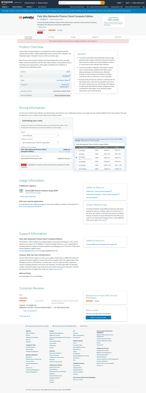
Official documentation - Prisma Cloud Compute (101, 194)
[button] (120, 3)
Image (74, 351)
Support (95, 37)
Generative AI (76, 349)
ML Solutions (76, 353)
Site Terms (29, 389)
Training (75, 374)
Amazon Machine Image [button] (62, 95)
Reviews (118, 37)
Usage (73, 37)
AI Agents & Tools (30, 345)
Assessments (76, 365)
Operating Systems (54, 378)
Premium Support (78, 372)
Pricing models (91, 197)
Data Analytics (53, 369)
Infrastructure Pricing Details (30, 156)
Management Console (102, 350)
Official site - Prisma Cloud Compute (98, 191)
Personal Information (102, 355)
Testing (51, 347)
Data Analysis (29, 349)
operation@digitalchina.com (28, 251)
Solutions (28, 331)
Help (143, 7)
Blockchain (29, 357)
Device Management (78, 335)
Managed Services (78, 370)
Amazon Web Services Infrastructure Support (100, 244)
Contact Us (100, 365)
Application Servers (54, 335)
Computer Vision (77, 345)
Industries (52, 351)
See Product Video (62, 80)
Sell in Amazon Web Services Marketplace (97, 7)
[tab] (46, 150)
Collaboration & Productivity (33, 359)
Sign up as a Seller (78, 379)
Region (23, 132)
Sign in (127, 3)
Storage (51, 382)
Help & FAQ (100, 345)
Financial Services (54, 355)
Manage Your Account (103, 348)
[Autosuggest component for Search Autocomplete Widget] (102, 2)
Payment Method (101, 357)
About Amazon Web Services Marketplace (104, 331)
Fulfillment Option (27, 139)
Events (98, 343)
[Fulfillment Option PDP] (40, 142)
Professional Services (78, 363)
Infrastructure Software (32, 337)
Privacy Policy (36, 389)
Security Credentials (102, 361)
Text (74, 360)
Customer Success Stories (104, 338)
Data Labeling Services (79, 347)
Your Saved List (42, 7)
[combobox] (79, 2)
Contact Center (30, 361)
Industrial (52, 359)
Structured (76, 358)
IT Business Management (32, 370)
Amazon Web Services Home (132, 7)
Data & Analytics (30, 333)
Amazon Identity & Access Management (108, 359)
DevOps (28, 335)
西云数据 (43, 19)
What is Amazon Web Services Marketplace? (105, 335)
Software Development (32, 351)
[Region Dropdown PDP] (40, 135)
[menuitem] (27, 196)
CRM (27, 365)
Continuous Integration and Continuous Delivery (60, 338)
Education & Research (55, 353)
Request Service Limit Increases (105, 363)
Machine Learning (78, 341)
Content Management (32, 363)
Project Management (31, 372)
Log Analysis (52, 343)
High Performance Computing (57, 371)
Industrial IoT (76, 337)
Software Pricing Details (28, 147)
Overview (28, 37)
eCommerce (29, 367)
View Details (107, 25)
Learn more (101, 220)
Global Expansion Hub (117, 7)
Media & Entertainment (55, 361)
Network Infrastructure (55, 375)
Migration (28, 341)
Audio (74, 343)
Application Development (56, 333)
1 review (59, 30)
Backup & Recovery (54, 367)
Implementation (77, 367)
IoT (74, 331)
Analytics (75, 333)
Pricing (51, 37)
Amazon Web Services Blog (104, 340)
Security (64, 84)
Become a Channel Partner (77, 7)
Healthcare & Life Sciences (56, 357)
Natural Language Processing (81, 356)
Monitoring (63, 87)
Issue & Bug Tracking (55, 341)
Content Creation (30, 347)
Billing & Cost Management (104, 352)
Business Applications (32, 355)
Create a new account (138, 3)
